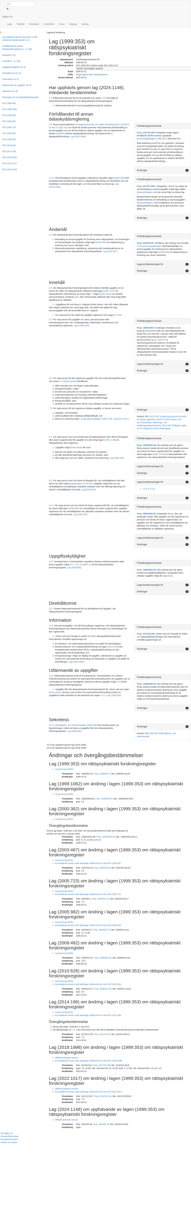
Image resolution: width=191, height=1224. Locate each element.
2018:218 (119, 178)
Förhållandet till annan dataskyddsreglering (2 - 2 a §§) (17, 47)
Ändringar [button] (142, 170)
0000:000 (164, 252)
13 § (51, 676)
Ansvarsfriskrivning (9, 1136)
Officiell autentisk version (66, 1057)
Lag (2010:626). (88, 489)
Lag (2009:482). (74, 731)
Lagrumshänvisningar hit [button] (150, 264)
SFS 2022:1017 (9, 163)
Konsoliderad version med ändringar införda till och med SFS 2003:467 (88, 863)
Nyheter (85, 24)
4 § (50, 288)
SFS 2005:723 (9, 127)
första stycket (76, 447)
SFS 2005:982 (9, 133)
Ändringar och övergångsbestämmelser (20, 97)
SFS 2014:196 (9, 151)
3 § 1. (104, 695)
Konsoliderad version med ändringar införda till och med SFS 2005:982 (88, 925)
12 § (51, 625)
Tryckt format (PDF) (64, 769)
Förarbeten (34, 24)
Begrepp (73, 24)
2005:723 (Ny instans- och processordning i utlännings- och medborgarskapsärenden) (159, 422)
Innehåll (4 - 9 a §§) (11, 61)
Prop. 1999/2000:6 (146, 328)
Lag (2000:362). (117, 458)
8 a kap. (83, 419)
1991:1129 (110, 440)
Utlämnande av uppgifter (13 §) (16, 85)
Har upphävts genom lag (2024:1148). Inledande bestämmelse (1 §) (20, 38)
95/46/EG (60, 133)
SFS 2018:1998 (9, 157)
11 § (51, 608)
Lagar (9, 24)
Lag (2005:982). (74, 567)
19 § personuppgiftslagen (149, 246)
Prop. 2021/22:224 (102, 1096)
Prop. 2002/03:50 (145, 243)
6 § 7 (72, 564)
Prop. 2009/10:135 (102, 989)
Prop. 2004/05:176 (101, 930)
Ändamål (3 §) (8, 55)
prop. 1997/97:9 (159, 340)
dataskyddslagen (145, 192)
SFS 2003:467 (9, 121)
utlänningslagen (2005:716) (99, 419)
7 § (92, 294)
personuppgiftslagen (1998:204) (152, 138)
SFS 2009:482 (9, 139)
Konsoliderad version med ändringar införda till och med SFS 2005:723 (88, 894)
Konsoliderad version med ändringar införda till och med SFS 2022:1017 (88, 1092)
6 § (50, 378)
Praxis (62, 24)
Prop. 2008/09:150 (102, 958)
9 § (50, 480)
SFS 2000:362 (9, 115)
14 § (51, 725)
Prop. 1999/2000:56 (146, 445)
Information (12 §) (10, 79)
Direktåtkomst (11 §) (11, 73)
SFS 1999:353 (9, 103)
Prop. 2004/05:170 (100, 899)
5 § (50, 319)
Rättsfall (20, 24)
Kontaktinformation (9, 1139)
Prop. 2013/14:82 (102, 1034)
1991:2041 (106, 294)
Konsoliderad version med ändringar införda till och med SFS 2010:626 (88, 984)
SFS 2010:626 (9, 145)
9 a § (51, 505)
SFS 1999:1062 (9, 109)
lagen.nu (7, 16)
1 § (50, 98)
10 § (145, 489)
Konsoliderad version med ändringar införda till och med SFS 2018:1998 (88, 1061)
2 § (50, 124)
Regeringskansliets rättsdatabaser (92, 74)
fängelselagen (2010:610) (81, 483)
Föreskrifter (49, 24)
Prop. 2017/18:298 (146, 132)
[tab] (163, 126)
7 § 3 (74, 1030)
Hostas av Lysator (9, 1142)
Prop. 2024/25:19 (101, 1124)
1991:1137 (109, 291)
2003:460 (101, 242)
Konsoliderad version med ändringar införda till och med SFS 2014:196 (88, 1015)
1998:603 (74, 508)
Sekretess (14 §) (10, 91)
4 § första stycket (68, 381)
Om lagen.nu (7, 1133)
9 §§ (119, 315)
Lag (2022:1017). (121, 419)
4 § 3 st (151, 489)
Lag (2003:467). (110, 251)
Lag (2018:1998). (78, 136)
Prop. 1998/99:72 (102, 774)
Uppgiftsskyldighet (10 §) (13, 67)
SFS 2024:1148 (9, 169)
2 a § (51, 178)
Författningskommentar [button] (149, 126)
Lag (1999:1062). (82, 325)
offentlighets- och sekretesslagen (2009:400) (76, 725)
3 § (104, 98)
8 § (50, 437)
